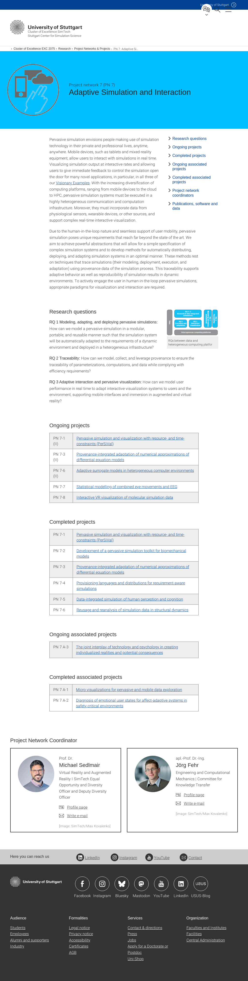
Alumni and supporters (29, 939)
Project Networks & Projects (92, 48)
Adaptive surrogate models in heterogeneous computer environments (135, 470)
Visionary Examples (73, 182)
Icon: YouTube (161, 883)
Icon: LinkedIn (181, 883)
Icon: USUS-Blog (201, 883)
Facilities (194, 933)
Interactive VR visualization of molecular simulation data (125, 497)
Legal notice (79, 927)
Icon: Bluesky (122, 883)
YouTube (157, 857)
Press (132, 933)
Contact (191, 857)
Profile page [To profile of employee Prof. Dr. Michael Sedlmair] (77, 807)
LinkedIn (88, 857)
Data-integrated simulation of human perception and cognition (130, 599)
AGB (73, 952)
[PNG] (192, 322)
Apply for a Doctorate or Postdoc (148, 949)
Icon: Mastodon (141, 883)
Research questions (189, 139)
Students (17, 927)
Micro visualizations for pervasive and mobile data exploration (129, 689)
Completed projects (189, 155)
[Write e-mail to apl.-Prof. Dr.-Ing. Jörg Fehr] (190, 803)
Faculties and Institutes (206, 927)
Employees (19, 933)
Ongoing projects (187, 147)
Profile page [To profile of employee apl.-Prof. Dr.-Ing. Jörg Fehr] (194, 794)
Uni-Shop (136, 958)
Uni (214, 5)
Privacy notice (81, 933)
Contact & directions (145, 927)
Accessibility (79, 939)
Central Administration (205, 939)
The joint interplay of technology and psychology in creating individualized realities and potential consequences (127, 649)
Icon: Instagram (102, 883)
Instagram (124, 857)
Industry (17, 946)
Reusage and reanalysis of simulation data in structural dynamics (132, 609)
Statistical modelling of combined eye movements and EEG (127, 486)
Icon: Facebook (82, 883)
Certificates (78, 946)
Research (64, 48)
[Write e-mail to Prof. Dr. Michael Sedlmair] (73, 815)
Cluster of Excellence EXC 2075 (34, 48)
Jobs (132, 939)
